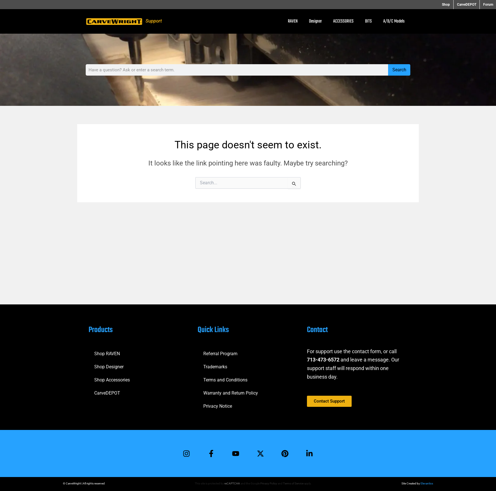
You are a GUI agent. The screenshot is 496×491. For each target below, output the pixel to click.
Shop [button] (448, 5)
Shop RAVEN (107, 353)
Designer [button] (315, 21)
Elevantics (427, 483)
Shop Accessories (112, 379)
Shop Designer (109, 366)
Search (399, 69)
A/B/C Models (394, 21)
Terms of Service (293, 483)
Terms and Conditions (225, 379)
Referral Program (220, 353)
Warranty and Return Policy (230, 392)
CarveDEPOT (107, 392)
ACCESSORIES (343, 21)
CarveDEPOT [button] (467, 5)
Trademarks (215, 366)
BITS (368, 21)
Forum (488, 5)
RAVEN (293, 21)
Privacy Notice (217, 405)
